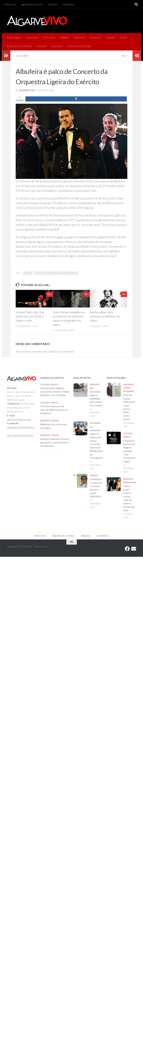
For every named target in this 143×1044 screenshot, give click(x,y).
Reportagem (14, 37)
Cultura (64, 37)
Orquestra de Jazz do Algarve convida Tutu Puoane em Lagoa (129, 451)
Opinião (110, 37)
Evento (54, 384)
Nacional (42, 46)
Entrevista (49, 37)
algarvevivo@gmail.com (19, 419)
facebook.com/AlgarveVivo (20, 427)
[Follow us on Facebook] (127, 548)
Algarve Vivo (27, 90)
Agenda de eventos (32, 4)
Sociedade (32, 37)
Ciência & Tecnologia (79, 46)
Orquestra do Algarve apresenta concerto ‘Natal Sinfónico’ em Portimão (54, 391)
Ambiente (79, 37)
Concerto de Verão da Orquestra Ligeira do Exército (56, 273)
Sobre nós (10, 4)
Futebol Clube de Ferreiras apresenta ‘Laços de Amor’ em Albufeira (54, 442)
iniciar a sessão (33, 351)
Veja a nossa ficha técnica (20, 435)
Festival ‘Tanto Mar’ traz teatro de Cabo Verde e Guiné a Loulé (30, 316)
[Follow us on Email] (133, 548)
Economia (56, 46)
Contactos (68, 4)
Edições (52, 4)
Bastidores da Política (19, 46)
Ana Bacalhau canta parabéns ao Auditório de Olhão (105, 316)
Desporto (95, 37)
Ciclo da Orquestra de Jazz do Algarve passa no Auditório (54, 409)
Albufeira (28, 273)
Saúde (123, 37)
